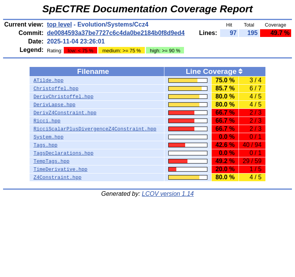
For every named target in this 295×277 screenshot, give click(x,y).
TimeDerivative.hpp (60, 169)
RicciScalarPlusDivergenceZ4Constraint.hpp (94, 128)
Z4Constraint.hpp (57, 177)
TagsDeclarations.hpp (63, 153)
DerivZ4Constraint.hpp (64, 112)
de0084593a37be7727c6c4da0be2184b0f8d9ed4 (116, 33)
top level (59, 24)
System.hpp (48, 136)
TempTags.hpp (51, 161)
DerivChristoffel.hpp (63, 96)
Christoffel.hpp (55, 88)
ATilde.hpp (48, 80)
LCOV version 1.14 (168, 193)
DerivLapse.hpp (54, 104)
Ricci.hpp (46, 120)
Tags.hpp (45, 145)
